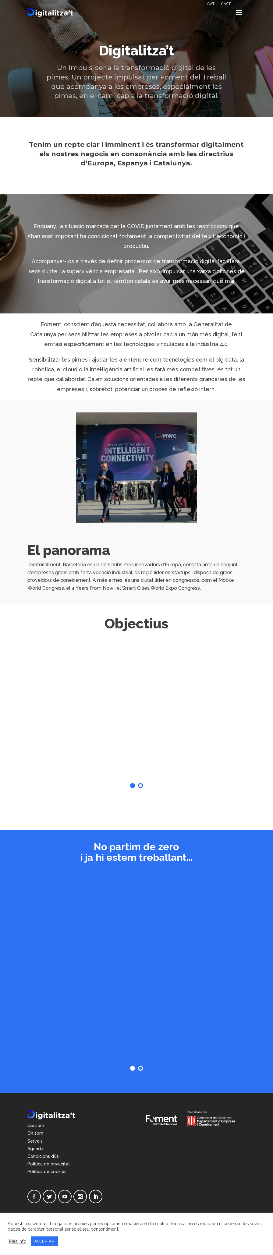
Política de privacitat (48, 1163)
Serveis (35, 1141)
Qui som (35, 1125)
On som (35, 1133)
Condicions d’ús (43, 1156)
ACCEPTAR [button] (44, 1241)
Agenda (35, 1148)
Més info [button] (17, 1241)
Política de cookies (46, 1171)
